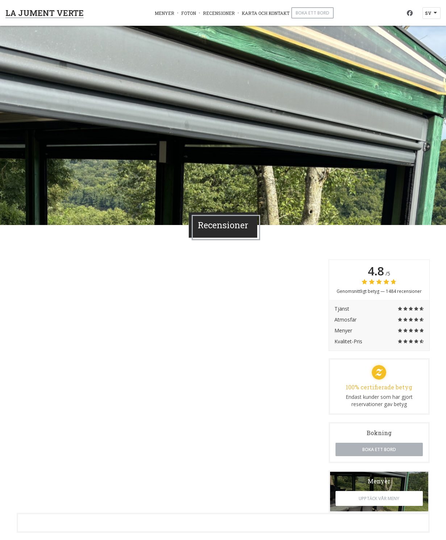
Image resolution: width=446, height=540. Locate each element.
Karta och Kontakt (265, 13)
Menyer (164, 13)
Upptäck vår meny (379, 498)
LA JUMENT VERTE (44, 13)
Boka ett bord (312, 13)
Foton (188, 13)
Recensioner (219, 13)
